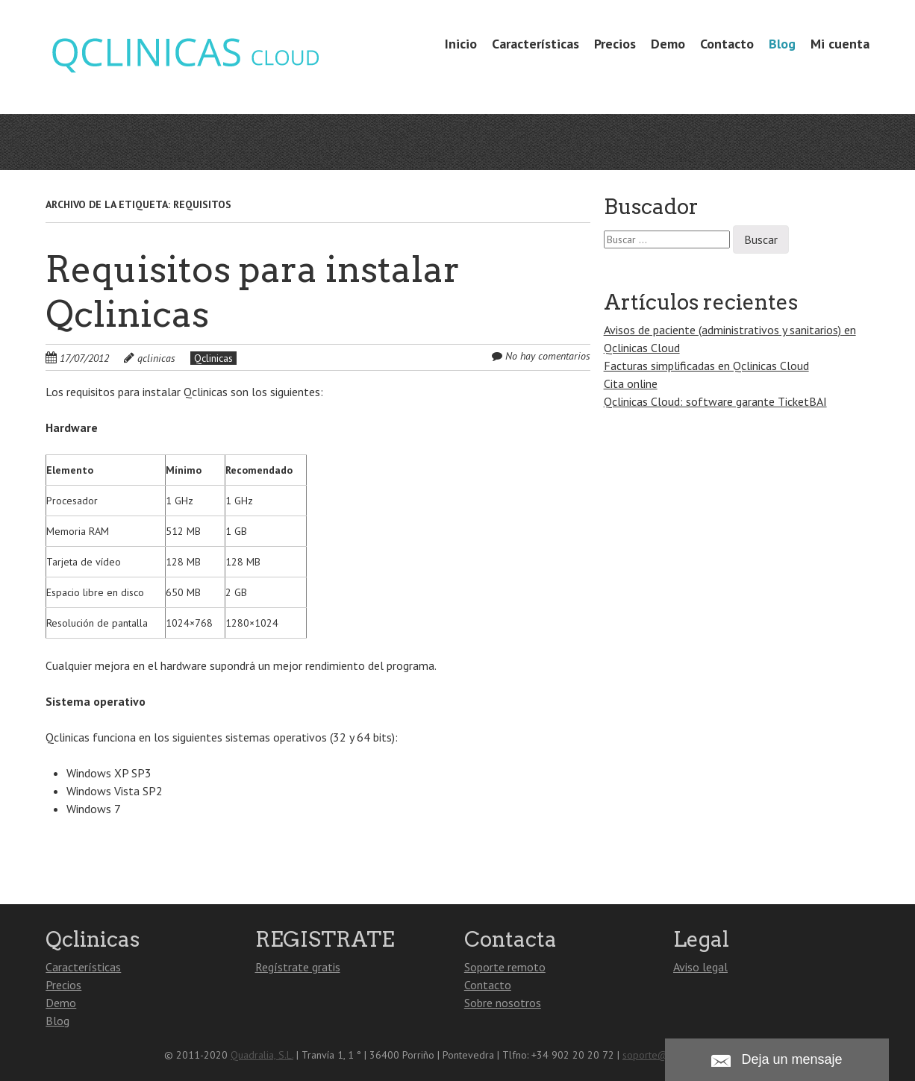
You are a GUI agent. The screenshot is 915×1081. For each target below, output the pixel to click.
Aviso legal (700, 966)
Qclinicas (213, 358)
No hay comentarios (547, 356)
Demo (668, 43)
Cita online (631, 383)
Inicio (461, 43)
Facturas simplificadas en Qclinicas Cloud (706, 365)
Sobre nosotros (502, 1002)
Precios (615, 43)
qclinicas (156, 358)
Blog (782, 43)
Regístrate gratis (297, 966)
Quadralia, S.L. (262, 1055)
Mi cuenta (840, 43)
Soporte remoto (505, 966)
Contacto (727, 43)
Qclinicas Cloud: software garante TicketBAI (715, 401)
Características (535, 43)
